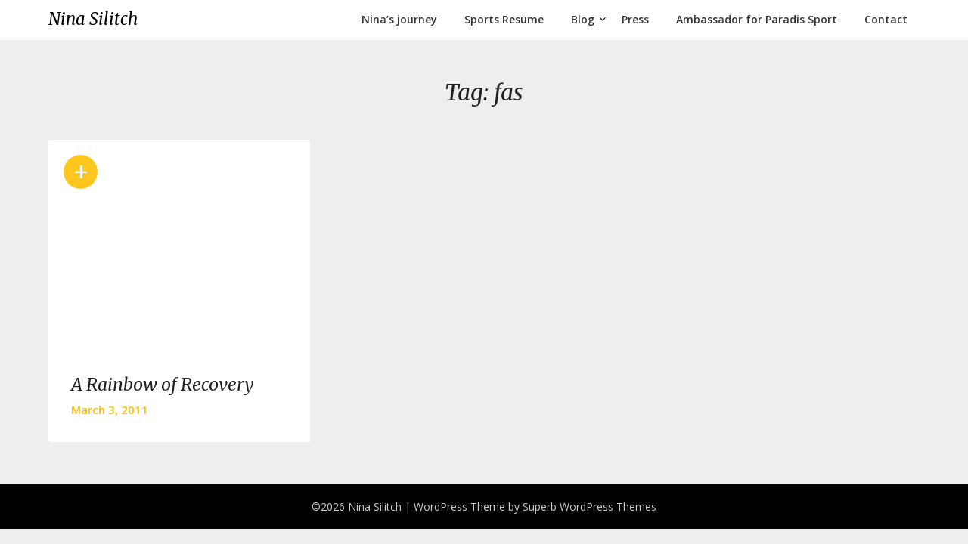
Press (635, 19)
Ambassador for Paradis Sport (756, 19)
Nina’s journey (399, 19)
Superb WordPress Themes (589, 506)
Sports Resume (504, 19)
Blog (582, 19)
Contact (886, 19)
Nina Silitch (93, 18)
